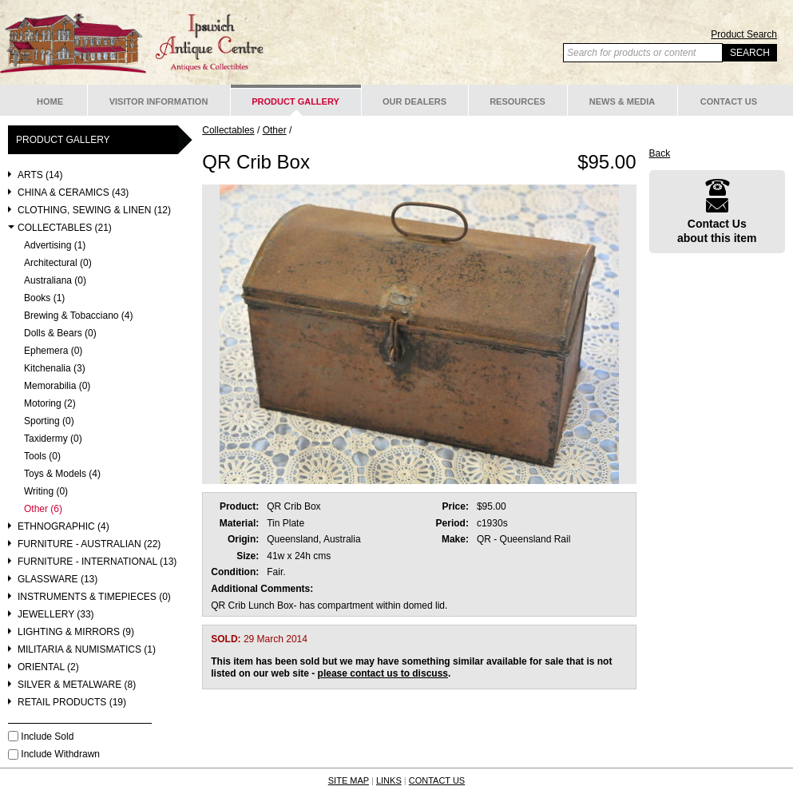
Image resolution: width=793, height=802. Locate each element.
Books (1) (44, 298)
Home (50, 101)
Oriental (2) (48, 667)
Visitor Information (158, 101)
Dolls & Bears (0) (60, 333)
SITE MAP (348, 780)
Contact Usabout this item (717, 211)
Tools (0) (42, 456)
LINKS (389, 780)
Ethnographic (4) (63, 527)
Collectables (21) (65, 228)
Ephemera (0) (53, 351)
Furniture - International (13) (97, 562)
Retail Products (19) (72, 702)
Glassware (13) (57, 579)
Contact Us (728, 101)
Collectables (228, 130)
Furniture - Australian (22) (89, 544)
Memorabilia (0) (57, 386)
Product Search (744, 34)
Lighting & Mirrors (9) (76, 632)
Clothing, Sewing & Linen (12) (94, 210)
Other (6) (43, 509)
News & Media (622, 101)
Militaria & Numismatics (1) (87, 650)
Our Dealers (414, 101)
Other (275, 130)
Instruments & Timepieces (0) (94, 597)
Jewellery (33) (56, 614)
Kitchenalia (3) (54, 368)
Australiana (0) (55, 281)
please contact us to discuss (383, 673)
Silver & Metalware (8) (77, 685)
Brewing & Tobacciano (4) (78, 316)
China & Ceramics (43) (73, 193)
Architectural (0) (58, 263)
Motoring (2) (50, 404)
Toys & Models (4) (62, 474)
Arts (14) (40, 175)
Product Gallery (295, 101)
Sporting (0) (49, 421)
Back (660, 153)
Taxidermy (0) (53, 439)
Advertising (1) (54, 245)
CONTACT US (437, 780)
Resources (517, 101)
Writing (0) (46, 491)
